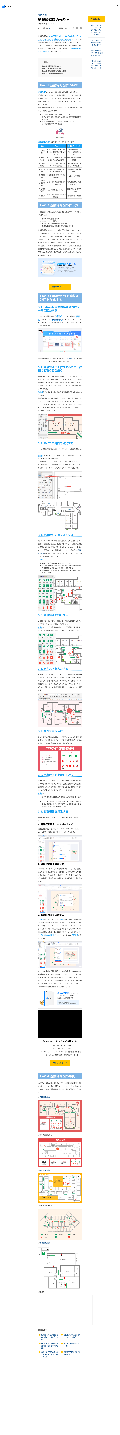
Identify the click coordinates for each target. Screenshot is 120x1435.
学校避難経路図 (45, 1097)
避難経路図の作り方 (51, 68)
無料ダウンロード (60, 287)
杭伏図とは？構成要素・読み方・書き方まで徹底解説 (49, 1345)
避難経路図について (51, 66)
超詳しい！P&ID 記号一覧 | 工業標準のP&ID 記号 (97, 52)
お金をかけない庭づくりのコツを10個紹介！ (72, 1336)
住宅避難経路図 (45, 1243)
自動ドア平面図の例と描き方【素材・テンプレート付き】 (49, 1354)
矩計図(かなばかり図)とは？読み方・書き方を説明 (49, 1337)
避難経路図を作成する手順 (54, 71)
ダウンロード (67, 358)
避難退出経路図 (57, 319)
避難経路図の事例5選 (52, 73)
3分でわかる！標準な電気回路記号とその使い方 (96, 42)
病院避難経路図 (45, 1170)
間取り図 (42, 15)
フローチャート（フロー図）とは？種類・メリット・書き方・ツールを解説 (96, 30)
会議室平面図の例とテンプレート (72, 1353)
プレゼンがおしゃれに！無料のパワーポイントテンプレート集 (96, 64)
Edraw (50, 28)
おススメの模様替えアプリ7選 (72, 1344)
